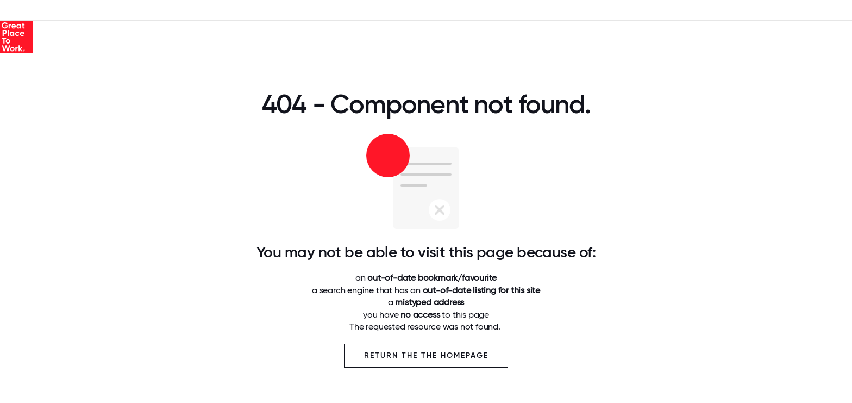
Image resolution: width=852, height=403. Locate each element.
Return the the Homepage (426, 355)
